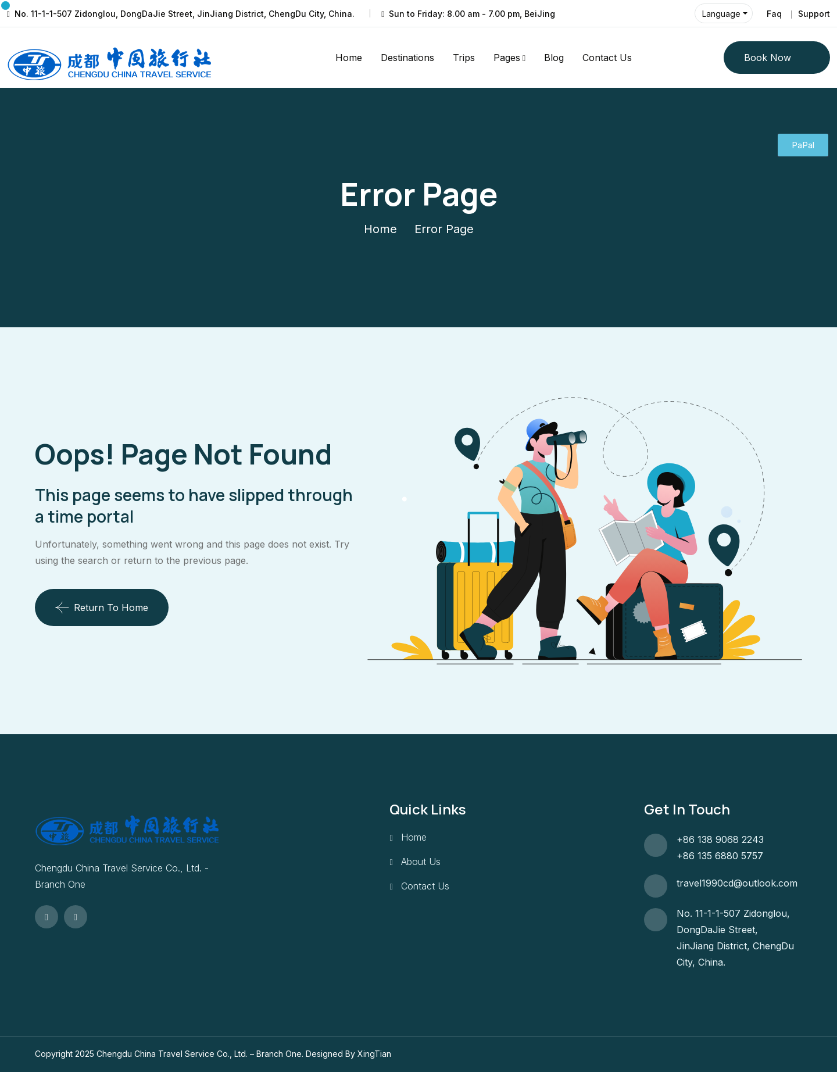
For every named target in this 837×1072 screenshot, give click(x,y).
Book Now (767, 57)
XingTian (374, 1054)
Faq (774, 14)
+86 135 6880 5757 (720, 856)
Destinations (407, 57)
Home (348, 57)
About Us (421, 861)
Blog (554, 57)
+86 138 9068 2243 (720, 839)
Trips (464, 57)
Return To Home (101, 607)
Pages (506, 57)
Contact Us (607, 57)
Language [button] (721, 14)
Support (814, 14)
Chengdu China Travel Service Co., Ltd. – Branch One (199, 1054)
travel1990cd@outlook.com (737, 883)
